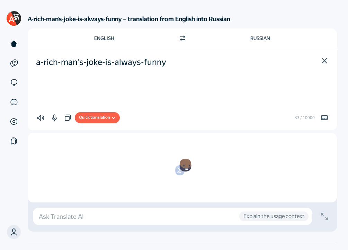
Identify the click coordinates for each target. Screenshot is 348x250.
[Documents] (14, 102)
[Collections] (14, 141)
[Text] (14, 44)
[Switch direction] (182, 38)
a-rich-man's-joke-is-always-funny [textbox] (101, 62)
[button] (14, 232)
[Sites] (14, 83)
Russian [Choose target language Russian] (260, 38)
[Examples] (14, 63)
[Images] (14, 121)
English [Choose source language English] (104, 38)
